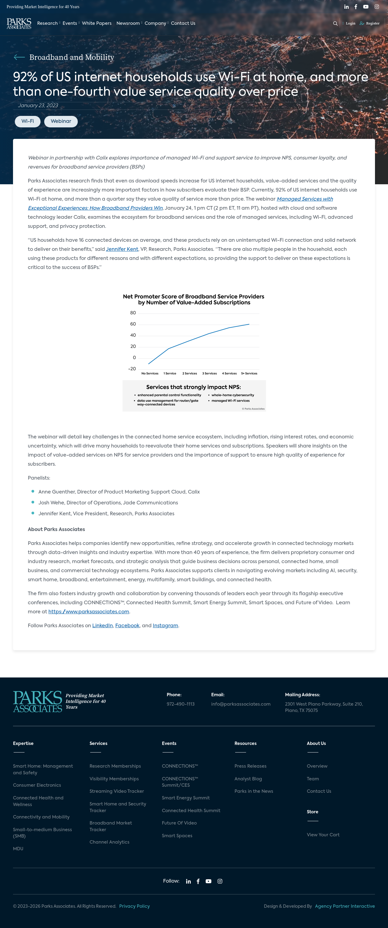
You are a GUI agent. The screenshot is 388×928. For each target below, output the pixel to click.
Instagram (165, 626)
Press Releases (251, 766)
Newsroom (128, 23)
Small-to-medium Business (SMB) (42, 833)
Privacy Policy (134, 906)
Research (47, 23)
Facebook (127, 626)
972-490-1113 (181, 704)
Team (313, 779)
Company (155, 23)
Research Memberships (115, 766)
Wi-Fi (27, 121)
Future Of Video (179, 823)
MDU (18, 849)
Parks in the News (254, 791)
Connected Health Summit (191, 811)
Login (349, 23)
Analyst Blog (248, 779)
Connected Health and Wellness (38, 801)
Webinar (61, 121)
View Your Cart (323, 835)
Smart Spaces (177, 836)
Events (70, 23)
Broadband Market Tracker (111, 826)
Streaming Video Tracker (117, 791)
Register (370, 23)
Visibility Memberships (114, 779)
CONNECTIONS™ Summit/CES (180, 782)
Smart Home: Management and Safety (43, 769)
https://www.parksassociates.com (88, 612)
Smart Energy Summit (186, 798)
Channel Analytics (110, 842)
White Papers (97, 23)
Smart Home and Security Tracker (118, 807)
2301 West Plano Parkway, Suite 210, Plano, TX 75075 (324, 707)
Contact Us (183, 23)
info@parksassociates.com (241, 704)
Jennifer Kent (122, 249)
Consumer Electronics (37, 785)
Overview (317, 766)
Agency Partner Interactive (345, 906)
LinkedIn (102, 626)
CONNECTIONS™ (180, 766)
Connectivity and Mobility (41, 817)
